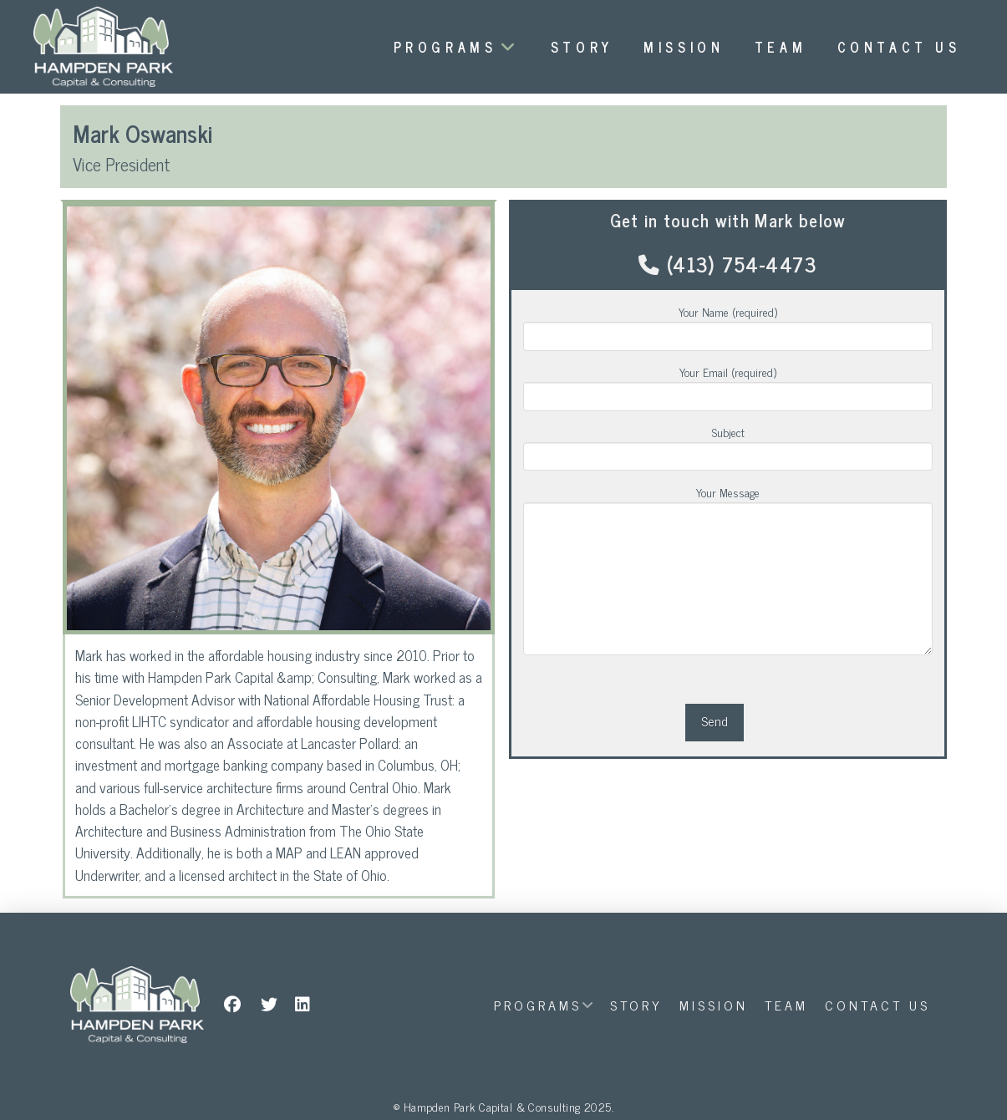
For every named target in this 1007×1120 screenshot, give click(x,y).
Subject (727, 444)
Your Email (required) (727, 384)
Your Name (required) (727, 324)
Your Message (727, 502)
